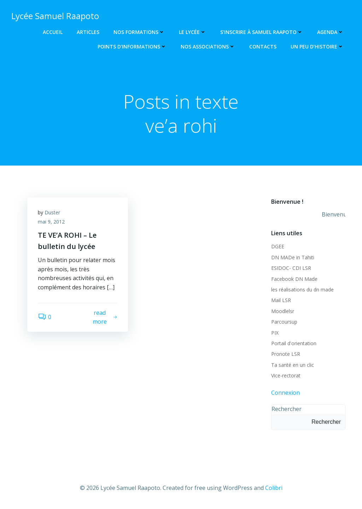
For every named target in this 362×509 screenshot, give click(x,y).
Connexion (285, 393)
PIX (275, 332)
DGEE (277, 246)
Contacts (262, 46)
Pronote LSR (285, 354)
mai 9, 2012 (51, 221)
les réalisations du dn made (302, 289)
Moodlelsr (282, 311)
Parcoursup (284, 321)
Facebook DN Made (294, 279)
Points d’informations (132, 46)
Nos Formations (139, 32)
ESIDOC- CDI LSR (291, 268)
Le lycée (192, 32)
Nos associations (208, 46)
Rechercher (287, 409)
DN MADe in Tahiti (292, 257)
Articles (88, 32)
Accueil (53, 32)
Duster (52, 212)
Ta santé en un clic (292, 364)
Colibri (273, 488)
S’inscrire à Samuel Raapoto (261, 32)
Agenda (330, 32)
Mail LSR (281, 300)
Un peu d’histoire (317, 46)
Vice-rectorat (285, 375)
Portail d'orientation (293, 343)
